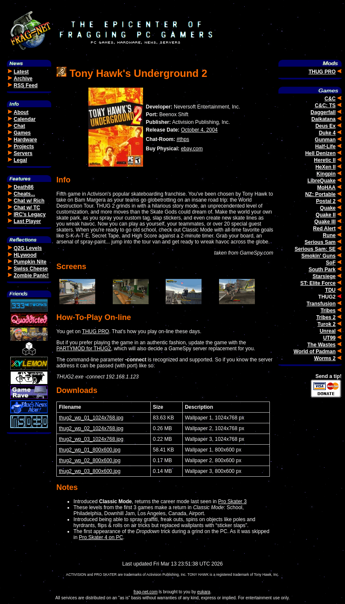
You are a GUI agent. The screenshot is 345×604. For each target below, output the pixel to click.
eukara (204, 591)
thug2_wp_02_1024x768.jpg (91, 428)
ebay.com (192, 149)
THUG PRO (95, 331)
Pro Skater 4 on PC (101, 537)
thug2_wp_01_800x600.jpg (89, 450)
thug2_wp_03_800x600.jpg (89, 471)
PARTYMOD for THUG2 (83, 349)
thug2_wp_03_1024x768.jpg (91, 439)
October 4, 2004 (199, 130)
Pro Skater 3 (232, 501)
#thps (183, 139)
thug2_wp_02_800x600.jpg (89, 460)
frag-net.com (146, 591)
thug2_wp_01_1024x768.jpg (91, 418)
